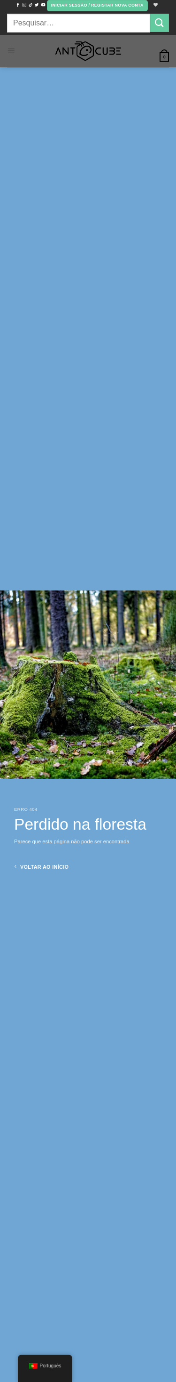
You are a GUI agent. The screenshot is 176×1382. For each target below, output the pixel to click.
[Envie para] (159, 23)
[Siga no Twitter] (36, 5)
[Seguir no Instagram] (24, 5)
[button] (97, 5)
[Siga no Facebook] (18, 5)
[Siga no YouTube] (43, 5)
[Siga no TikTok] (30, 5)
